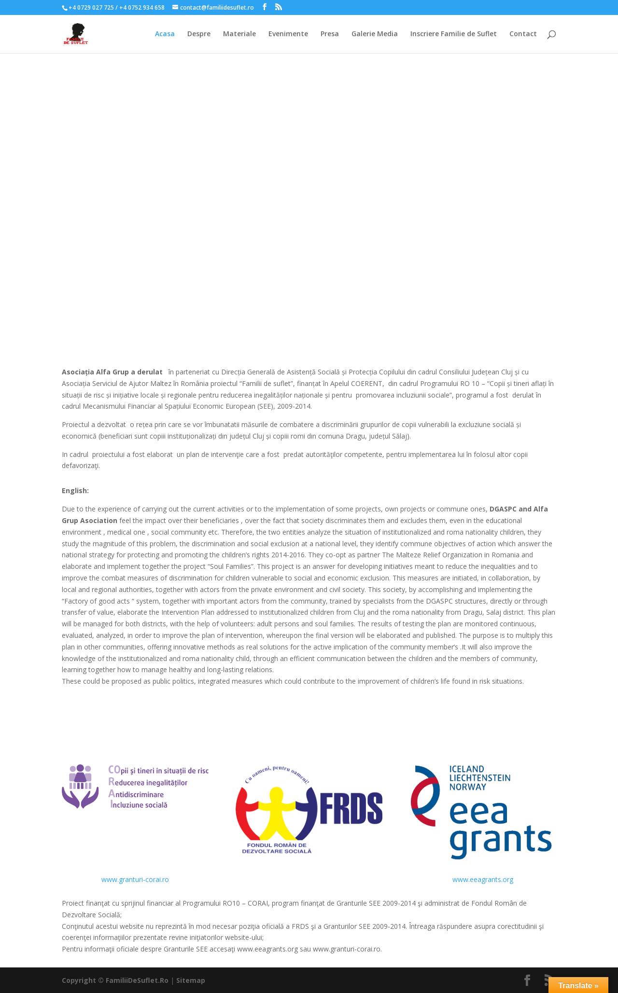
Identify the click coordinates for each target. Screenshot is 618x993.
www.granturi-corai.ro (135, 879)
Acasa (165, 34)
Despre (199, 34)
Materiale (239, 34)
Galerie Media (374, 34)
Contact (523, 34)
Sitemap (190, 980)
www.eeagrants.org (482, 879)
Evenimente (288, 34)
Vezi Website (309, 739)
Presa (330, 34)
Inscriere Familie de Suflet (453, 34)
